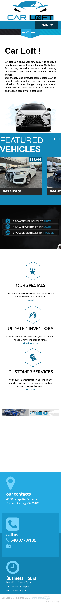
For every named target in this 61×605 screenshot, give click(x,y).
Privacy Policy (52, 601)
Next (59, 139)
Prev (54, 139)
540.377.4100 (23, 540)
